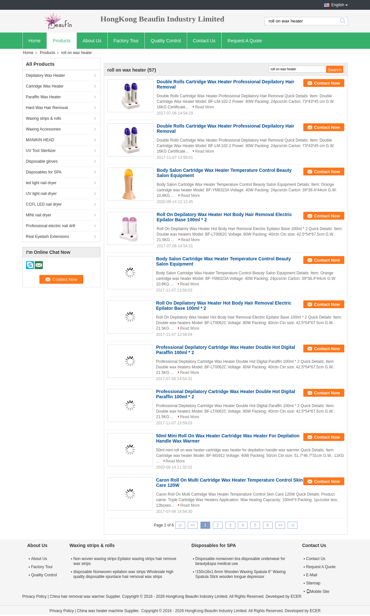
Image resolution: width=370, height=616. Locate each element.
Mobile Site (317, 591)
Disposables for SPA (44, 172)
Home (35, 40)
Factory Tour (126, 40)
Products (62, 40)
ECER (296, 596)
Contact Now (327, 83)
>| (292, 525)
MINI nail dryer (38, 215)
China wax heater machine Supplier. (108, 611)
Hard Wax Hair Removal (47, 107)
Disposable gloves (42, 161)
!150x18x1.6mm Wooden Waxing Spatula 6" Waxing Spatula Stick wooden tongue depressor (240, 574)
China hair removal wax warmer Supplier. (86, 596)
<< (192, 525)
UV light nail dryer (41, 193)
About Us (92, 40)
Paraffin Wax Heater (43, 97)
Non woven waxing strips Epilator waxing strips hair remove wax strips (125, 561)
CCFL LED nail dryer (44, 204)
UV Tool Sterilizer (41, 150)
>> (280, 525)
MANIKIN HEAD (40, 140)
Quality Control (166, 40)
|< (180, 525)
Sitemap (313, 583)
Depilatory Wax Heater (45, 75)
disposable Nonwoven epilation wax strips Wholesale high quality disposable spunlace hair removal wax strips (124, 574)
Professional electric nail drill (50, 226)
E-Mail (311, 575)
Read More (204, 107)
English (337, 5)
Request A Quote (244, 40)
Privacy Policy (34, 596)
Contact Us (204, 40)
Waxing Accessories (43, 129)
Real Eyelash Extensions (47, 236)
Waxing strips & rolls (43, 118)
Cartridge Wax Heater (45, 86)
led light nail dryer (41, 183)
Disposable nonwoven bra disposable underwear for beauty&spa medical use (240, 561)
